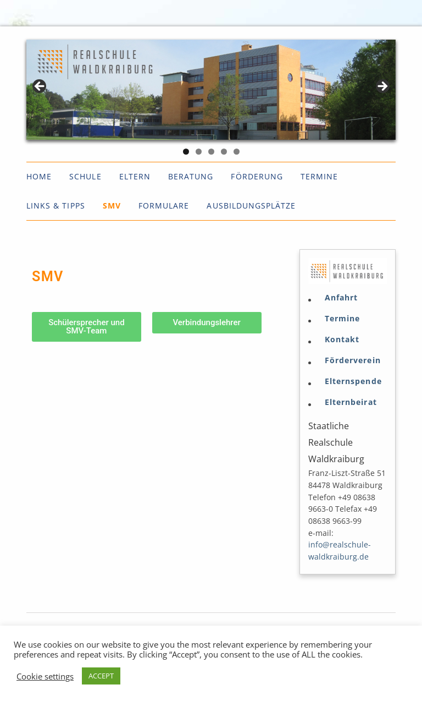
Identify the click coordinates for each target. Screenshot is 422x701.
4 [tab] (224, 152)
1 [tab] (186, 152)
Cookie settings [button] (45, 676)
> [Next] (382, 87)
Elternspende (353, 381)
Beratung (190, 176)
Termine (319, 176)
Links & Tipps (55, 205)
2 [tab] (199, 152)
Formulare (163, 205)
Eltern (135, 176)
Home (39, 176)
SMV (112, 205)
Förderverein (353, 360)
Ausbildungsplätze (251, 205)
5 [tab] (237, 152)
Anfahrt (341, 298)
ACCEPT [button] (101, 676)
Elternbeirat (351, 402)
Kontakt (342, 339)
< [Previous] (40, 87)
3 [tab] (211, 152)
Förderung (256, 176)
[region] (211, 90)
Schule (85, 176)
